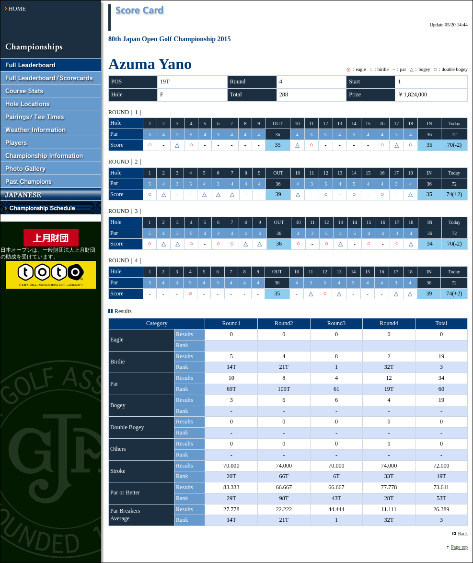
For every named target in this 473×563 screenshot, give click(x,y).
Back (463, 533)
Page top (459, 547)
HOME (17, 8)
